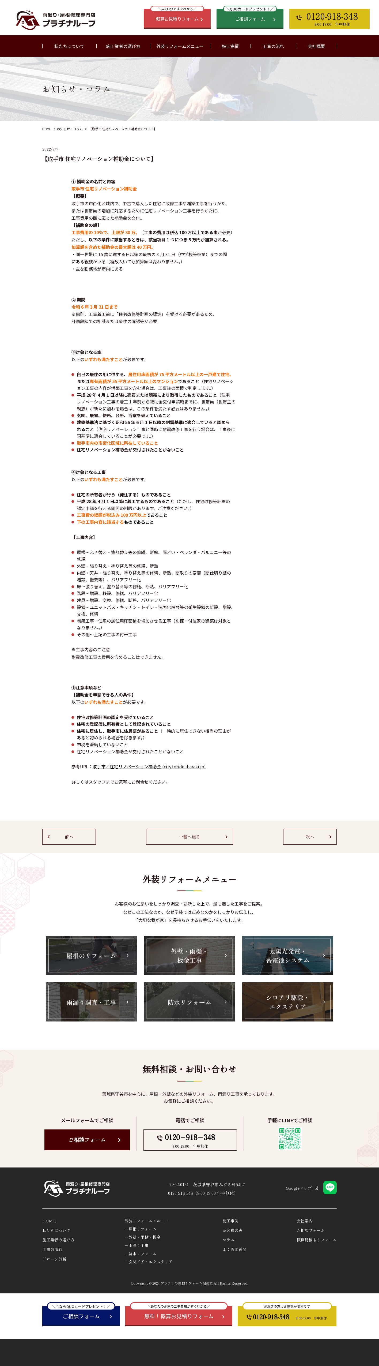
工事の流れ (273, 46)
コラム (228, 1240)
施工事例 (230, 1220)
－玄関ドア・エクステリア (148, 1261)
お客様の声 (232, 1230)
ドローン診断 (54, 1259)
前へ (69, 836)
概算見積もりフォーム (317, 1240)
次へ (310, 836)
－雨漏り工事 (136, 1245)
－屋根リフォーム (140, 1229)
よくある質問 (234, 1249)
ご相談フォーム (87, 1140)
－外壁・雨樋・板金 (142, 1237)
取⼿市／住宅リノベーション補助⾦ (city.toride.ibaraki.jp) (149, 766)
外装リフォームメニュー (146, 1220)
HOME (46, 128)
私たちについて (56, 1230)
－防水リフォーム (140, 1253)
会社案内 (305, 1220)
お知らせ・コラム (70, 128)
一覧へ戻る (189, 836)
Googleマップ (299, 1188)
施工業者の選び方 (123, 46)
